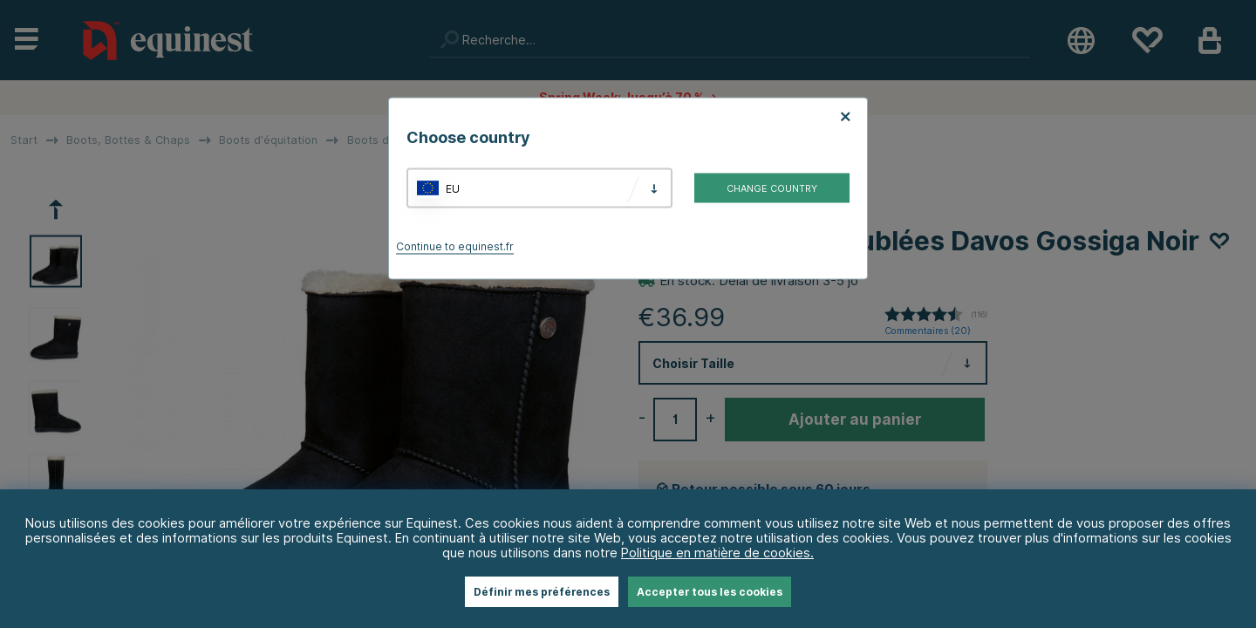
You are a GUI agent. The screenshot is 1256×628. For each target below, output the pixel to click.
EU (453, 188)
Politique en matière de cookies (715, 552)
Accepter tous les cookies (709, 591)
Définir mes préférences (542, 591)
